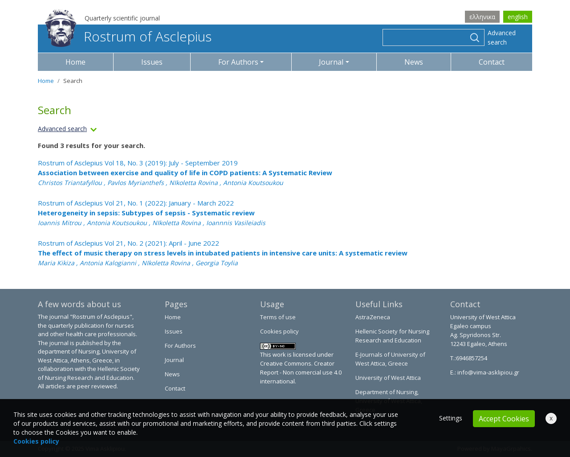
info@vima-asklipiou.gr (487, 372)
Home (75, 62)
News (413, 62)
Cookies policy (279, 331)
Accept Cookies (504, 419)
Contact (492, 62)
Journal (174, 360)
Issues (152, 62)
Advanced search (502, 37)
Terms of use (278, 317)
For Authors (180, 346)
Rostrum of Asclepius (128, 36)
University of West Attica (388, 378)
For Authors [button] (238, 62)
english (518, 16)
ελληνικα (482, 16)
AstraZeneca (372, 317)
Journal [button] (331, 62)
